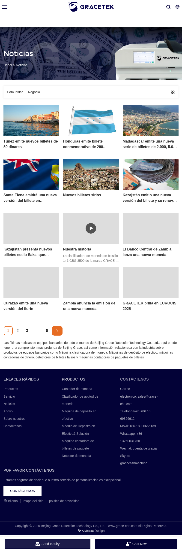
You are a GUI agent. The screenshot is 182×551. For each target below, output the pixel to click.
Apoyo (8, 411)
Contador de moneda (77, 389)
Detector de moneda (76, 456)
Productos (10, 389)
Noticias (21, 65)
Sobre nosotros (14, 418)
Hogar (7, 65)
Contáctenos (12, 426)
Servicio (9, 396)
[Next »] (57, 331)
